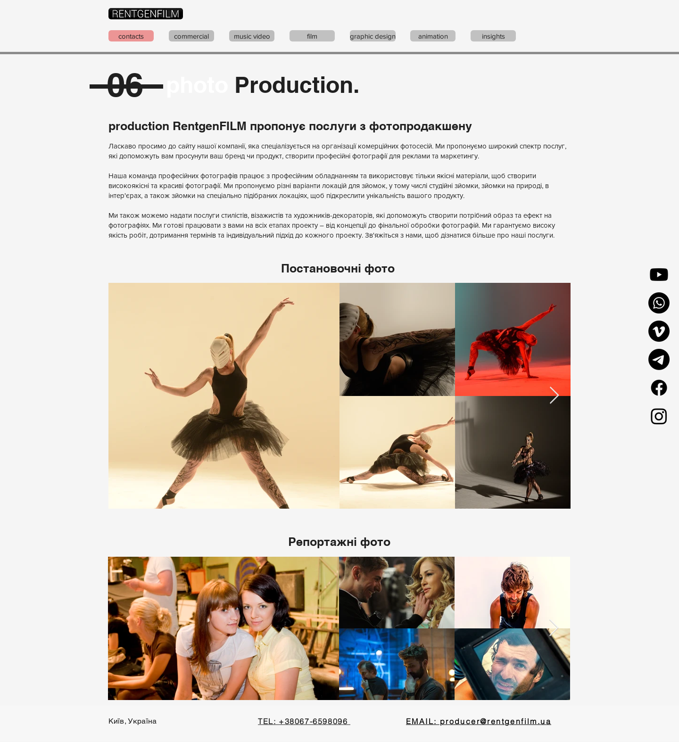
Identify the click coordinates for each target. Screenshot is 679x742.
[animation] (432, 35)
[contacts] (131, 35)
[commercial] (191, 35)
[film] (312, 35)
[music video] (251, 35)
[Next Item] (554, 396)
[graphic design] (373, 35)
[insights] (493, 35)
